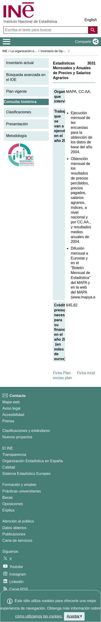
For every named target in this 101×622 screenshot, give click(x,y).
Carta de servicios (17, 540)
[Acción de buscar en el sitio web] (92, 30)
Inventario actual (20, 63)
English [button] (91, 20)
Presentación (17, 124)
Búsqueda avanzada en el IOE (25, 77)
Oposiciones (12, 504)
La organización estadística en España (36, 51)
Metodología (16, 136)
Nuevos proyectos (17, 437)
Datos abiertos (14, 528)
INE (4, 51)
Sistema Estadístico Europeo (26, 474)
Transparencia (14, 455)
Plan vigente (16, 91)
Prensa (8, 421)
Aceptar (74, 616)
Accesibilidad (13, 415)
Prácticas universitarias (21, 491)
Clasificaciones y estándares (26, 431)
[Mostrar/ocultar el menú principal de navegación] (6, 42)
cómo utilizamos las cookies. (39, 616)
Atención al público (18, 521)
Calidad (8, 467)
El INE (7, 448)
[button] (86, 42)
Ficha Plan (62, 373)
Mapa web (11, 402)
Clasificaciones (18, 112)
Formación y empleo (19, 485)
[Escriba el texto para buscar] (46, 30)
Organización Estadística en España (32, 461)
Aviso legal (11, 408)
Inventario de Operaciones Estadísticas (67, 51)
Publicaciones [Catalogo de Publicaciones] (14, 534)
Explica (8, 510)
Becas (7, 498)
